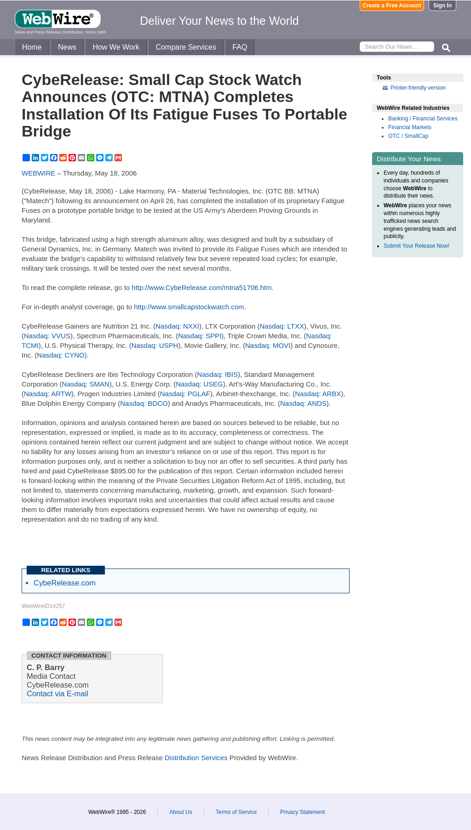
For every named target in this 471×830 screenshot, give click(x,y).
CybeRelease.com (65, 583)
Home (32, 47)
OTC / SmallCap (408, 136)
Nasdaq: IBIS (217, 374)
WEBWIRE (38, 173)
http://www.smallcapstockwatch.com (189, 307)
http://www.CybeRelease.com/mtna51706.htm (201, 287)
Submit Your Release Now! (416, 246)
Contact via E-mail (57, 693)
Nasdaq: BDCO (143, 403)
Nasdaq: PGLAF (185, 394)
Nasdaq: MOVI (267, 345)
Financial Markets (409, 127)
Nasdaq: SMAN (85, 384)
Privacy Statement (302, 812)
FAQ (239, 47)
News (67, 47)
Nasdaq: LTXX (281, 326)
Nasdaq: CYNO (60, 355)
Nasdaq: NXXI (177, 326)
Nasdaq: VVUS (47, 336)
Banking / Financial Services (423, 118)
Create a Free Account (392, 5)
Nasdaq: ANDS (303, 403)
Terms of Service (236, 812)
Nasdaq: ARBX (318, 394)
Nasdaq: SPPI (199, 336)
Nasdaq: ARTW (47, 394)
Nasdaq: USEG (199, 384)
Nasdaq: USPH (155, 345)
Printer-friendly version (418, 88)
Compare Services (185, 47)
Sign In (442, 5)
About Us (180, 812)
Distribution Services (196, 758)
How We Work (115, 47)
